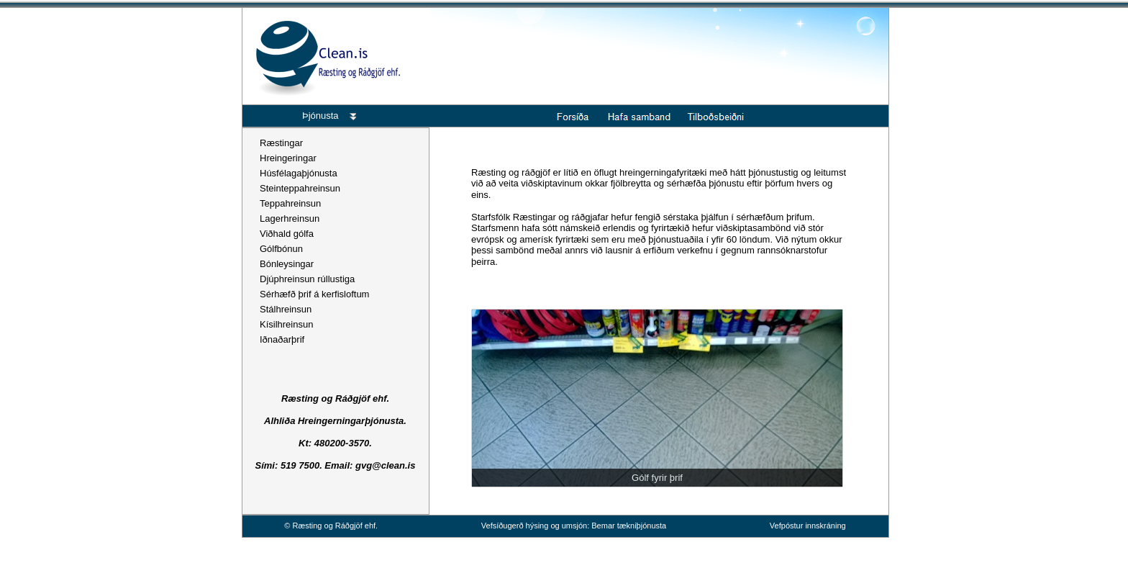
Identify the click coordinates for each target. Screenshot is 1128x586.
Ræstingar (281, 143)
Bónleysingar (287, 263)
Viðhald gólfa (287, 233)
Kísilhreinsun (286, 324)
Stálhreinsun (285, 309)
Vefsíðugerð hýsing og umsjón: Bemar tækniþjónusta (573, 525)
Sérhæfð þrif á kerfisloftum (314, 294)
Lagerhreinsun (289, 218)
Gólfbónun (281, 248)
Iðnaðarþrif (282, 339)
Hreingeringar (288, 158)
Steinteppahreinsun (300, 188)
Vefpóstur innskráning (808, 525)
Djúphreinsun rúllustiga (307, 279)
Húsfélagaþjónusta (298, 173)
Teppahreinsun (290, 203)
